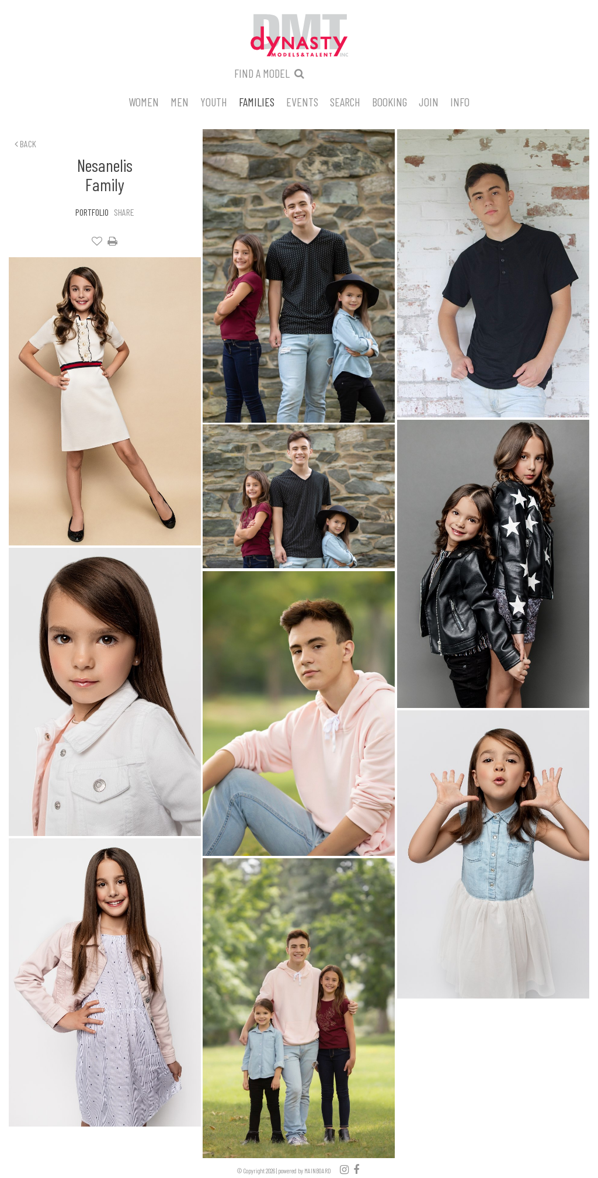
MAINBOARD (317, 1170)
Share (124, 211)
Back (25, 143)
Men (180, 101)
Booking (389, 101)
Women (143, 101)
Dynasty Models (299, 36)
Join (429, 101)
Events (302, 101)
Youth (213, 101)
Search (345, 101)
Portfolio (92, 211)
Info (460, 101)
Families (256, 101)
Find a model (262, 73)
